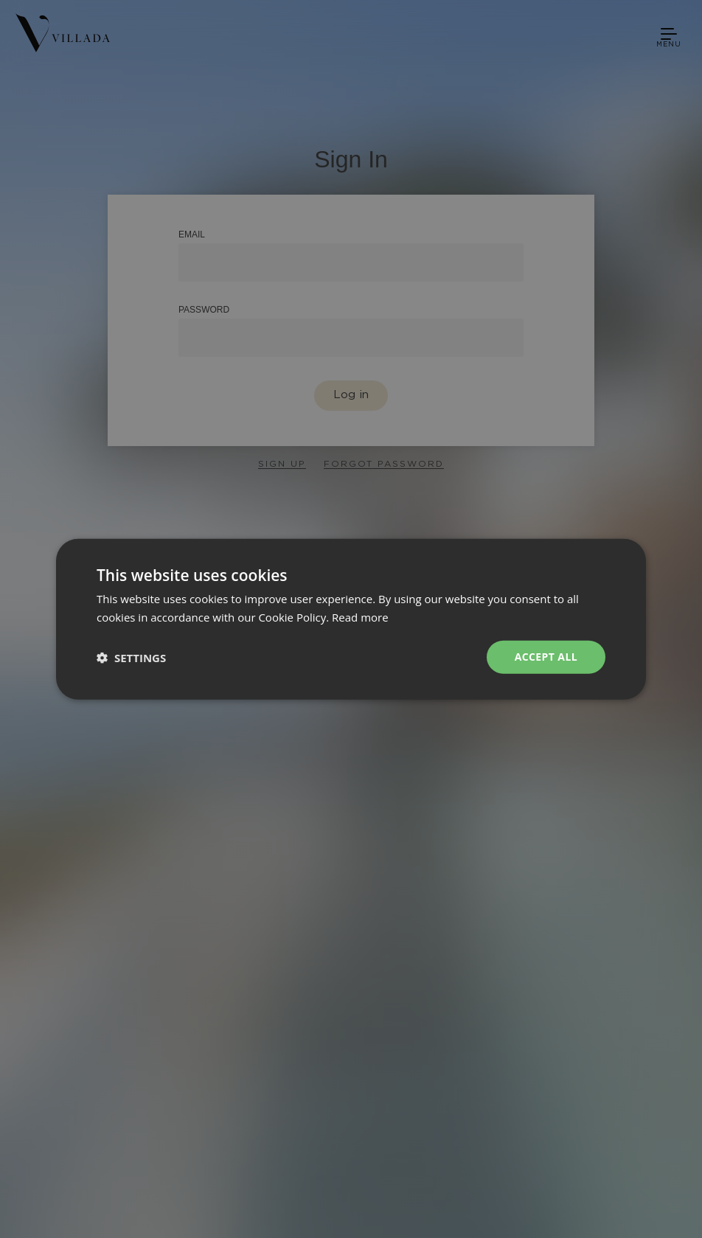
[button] (131, 657)
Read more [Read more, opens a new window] (360, 616)
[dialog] (351, 619)
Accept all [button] (546, 657)
